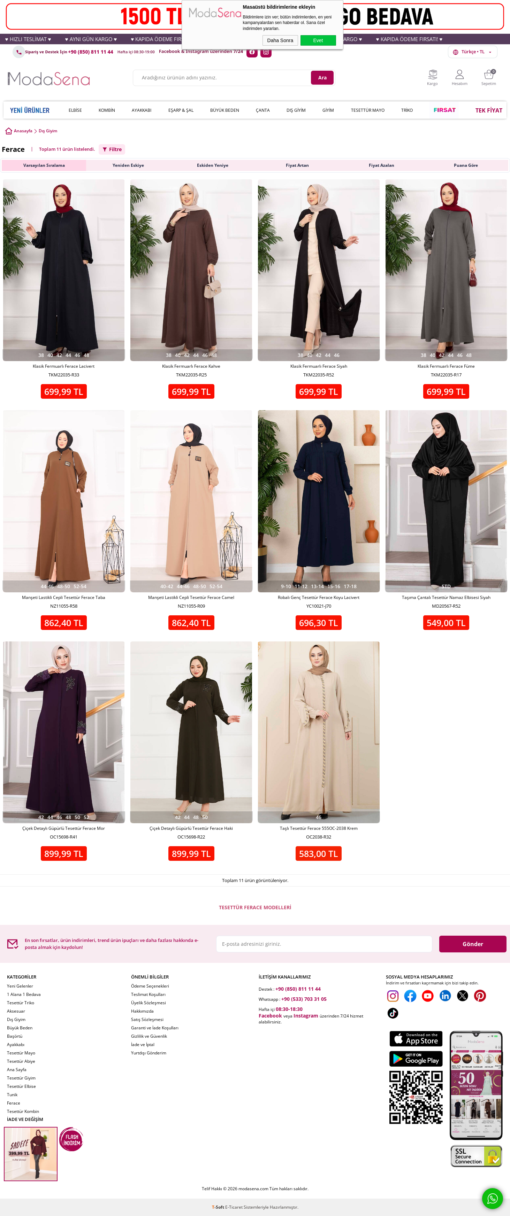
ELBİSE (75, 110)
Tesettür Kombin (23, 1111)
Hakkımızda (142, 1011)
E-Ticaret (234, 1207)
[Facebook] (252, 51)
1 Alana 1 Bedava (24, 994)
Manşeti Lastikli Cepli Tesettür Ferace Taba (63, 597)
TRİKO (407, 110)
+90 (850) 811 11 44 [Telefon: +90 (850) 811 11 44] (90, 52)
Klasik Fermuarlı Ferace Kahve (191, 366)
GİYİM (328, 110)
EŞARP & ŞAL (180, 110)
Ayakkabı (15, 1044)
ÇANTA (263, 110)
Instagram (306, 1015)
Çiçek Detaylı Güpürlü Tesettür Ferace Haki (191, 828)
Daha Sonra (280, 40)
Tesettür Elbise (21, 1086)
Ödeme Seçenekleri (150, 986)
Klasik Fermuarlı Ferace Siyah (318, 366)
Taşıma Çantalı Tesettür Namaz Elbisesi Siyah (446, 597)
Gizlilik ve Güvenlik (149, 1036)
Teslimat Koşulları (148, 994)
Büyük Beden (19, 1028)
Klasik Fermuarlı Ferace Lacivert (63, 366)
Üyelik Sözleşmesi (148, 1003)
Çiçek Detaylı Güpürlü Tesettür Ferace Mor (63, 828)
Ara (322, 77)
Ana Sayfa (16, 1070)
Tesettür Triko (20, 1003)
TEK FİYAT (488, 110)
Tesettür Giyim (21, 1078)
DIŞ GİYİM (296, 110)
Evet (318, 40)
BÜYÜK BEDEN (224, 110)
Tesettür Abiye (21, 1061)
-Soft (218, 1207)
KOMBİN (107, 110)
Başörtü (14, 1036)
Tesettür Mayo (21, 1053)
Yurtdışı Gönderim (148, 1053)
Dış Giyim (16, 1019)
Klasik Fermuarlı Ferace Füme (446, 366)
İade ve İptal (142, 1044)
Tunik (12, 1095)
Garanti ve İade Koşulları (154, 1028)
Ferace (13, 1103)
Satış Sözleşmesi (147, 1019)
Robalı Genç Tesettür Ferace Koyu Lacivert (318, 597)
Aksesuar (16, 1011)
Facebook (270, 1015)
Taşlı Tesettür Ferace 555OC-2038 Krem (319, 828)
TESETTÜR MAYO (368, 110)
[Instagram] (266, 51)
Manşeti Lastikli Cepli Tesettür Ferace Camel (191, 597)
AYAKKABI (141, 110)
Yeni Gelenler (20, 986)
